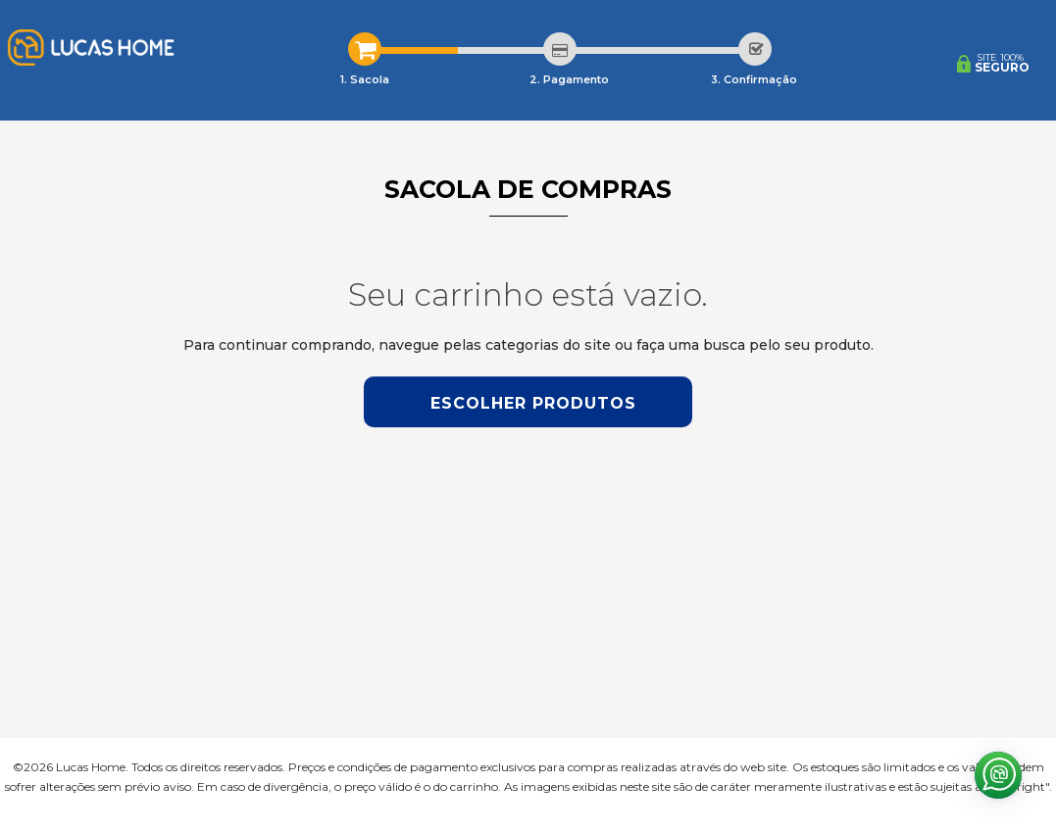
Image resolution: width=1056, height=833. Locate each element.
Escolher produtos (533, 403)
